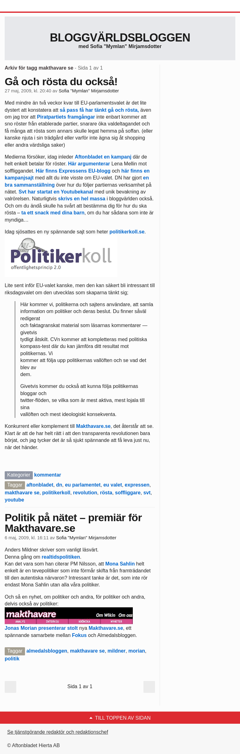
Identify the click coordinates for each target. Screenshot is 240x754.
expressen (137, 484)
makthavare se (22, 492)
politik (12, 658)
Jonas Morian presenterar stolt (41, 628)
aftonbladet (39, 484)
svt (147, 492)
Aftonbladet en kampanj (103, 156)
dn (59, 484)
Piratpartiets (51, 117)
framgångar (81, 117)
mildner (117, 651)
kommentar (47, 474)
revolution (85, 492)
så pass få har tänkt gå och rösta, (100, 110)
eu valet (112, 484)
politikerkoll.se (126, 231)
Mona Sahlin (120, 563)
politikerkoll (56, 492)
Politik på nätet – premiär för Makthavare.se (73, 523)
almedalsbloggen (46, 651)
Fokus (79, 635)
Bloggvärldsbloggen (120, 37)
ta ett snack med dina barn (52, 212)
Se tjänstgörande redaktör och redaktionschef (57, 732)
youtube (14, 499)
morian (136, 651)
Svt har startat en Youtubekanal (55, 191)
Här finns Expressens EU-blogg (73, 171)
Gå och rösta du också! (61, 81)
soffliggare (128, 492)
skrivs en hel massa (81, 198)
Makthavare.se (93, 426)
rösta (106, 492)
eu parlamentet (83, 484)
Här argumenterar (89, 163)
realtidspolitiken (61, 557)
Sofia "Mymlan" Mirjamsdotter (89, 90)
